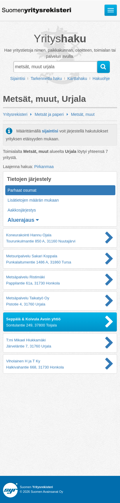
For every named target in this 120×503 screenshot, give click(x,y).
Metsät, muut (83, 114)
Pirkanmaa (44, 166)
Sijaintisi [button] (17, 78)
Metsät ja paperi (49, 114)
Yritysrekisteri (15, 114)
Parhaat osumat (22, 190)
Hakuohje (101, 78)
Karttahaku (77, 78)
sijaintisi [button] (50, 131)
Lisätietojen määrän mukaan (33, 200)
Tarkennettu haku (46, 78)
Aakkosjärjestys (22, 210)
